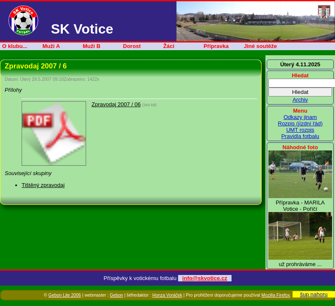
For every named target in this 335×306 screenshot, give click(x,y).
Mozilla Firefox (276, 295)
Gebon (116, 295)
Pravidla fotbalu (300, 136)
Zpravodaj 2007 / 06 (116, 104)
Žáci (168, 46)
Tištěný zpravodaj (43, 185)
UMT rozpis (300, 130)
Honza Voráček (167, 295)
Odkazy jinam (300, 117)
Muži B (91, 46)
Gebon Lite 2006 (64, 295)
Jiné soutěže (260, 46)
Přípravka (216, 46)
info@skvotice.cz (204, 278)
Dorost (132, 46)
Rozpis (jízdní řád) (300, 123)
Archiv (300, 99)
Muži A (51, 46)
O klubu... (14, 46)
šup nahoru (313, 294)
